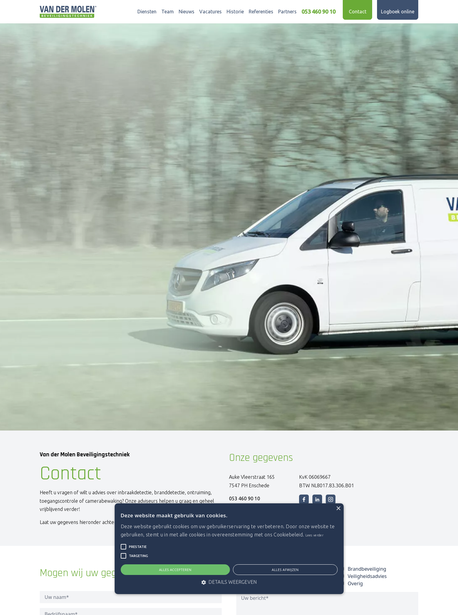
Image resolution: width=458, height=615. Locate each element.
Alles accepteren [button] (175, 569)
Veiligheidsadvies (367, 576)
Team (167, 11)
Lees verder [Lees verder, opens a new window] (314, 535)
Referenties (261, 11)
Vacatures (210, 11)
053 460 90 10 (318, 11)
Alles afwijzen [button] (285, 569)
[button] (123, 547)
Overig (355, 583)
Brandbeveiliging (367, 569)
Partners (287, 11)
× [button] (338, 508)
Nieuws (186, 11)
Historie (235, 11)
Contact (357, 11)
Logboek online (397, 11)
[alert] (229, 548)
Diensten (147, 11)
